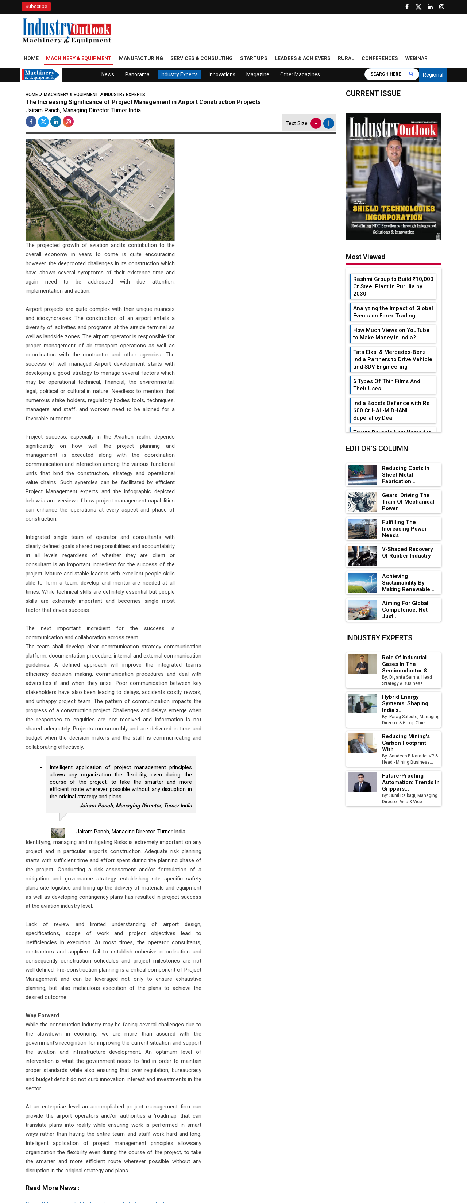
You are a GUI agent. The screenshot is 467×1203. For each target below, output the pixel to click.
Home (31, 58)
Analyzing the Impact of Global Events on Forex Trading (393, 312)
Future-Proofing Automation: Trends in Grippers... (410, 782)
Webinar (416, 58)
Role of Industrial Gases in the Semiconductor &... (406, 664)
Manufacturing (141, 58)
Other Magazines (300, 74)
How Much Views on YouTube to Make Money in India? (391, 334)
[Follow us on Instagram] (442, 7)
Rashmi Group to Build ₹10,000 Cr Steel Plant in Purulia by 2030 (393, 286)
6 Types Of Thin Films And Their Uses (386, 385)
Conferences (380, 58)
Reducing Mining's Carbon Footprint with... (405, 743)
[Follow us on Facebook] (407, 7)
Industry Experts (179, 74)
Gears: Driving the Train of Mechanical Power (408, 502)
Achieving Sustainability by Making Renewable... (409, 583)
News (107, 74)
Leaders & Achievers (303, 58)
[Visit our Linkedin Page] (430, 7)
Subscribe (36, 6)
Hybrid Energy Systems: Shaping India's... (405, 703)
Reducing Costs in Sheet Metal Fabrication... (405, 475)
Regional (433, 75)
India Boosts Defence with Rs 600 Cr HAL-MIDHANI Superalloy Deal (391, 410)
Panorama (137, 74)
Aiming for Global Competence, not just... (405, 610)
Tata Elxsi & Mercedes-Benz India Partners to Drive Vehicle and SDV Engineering (392, 359)
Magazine (257, 74)
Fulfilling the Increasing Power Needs (405, 529)
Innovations (222, 74)
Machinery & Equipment (79, 58)
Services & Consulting (201, 58)
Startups (253, 58)
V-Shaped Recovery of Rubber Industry (407, 552)
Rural (346, 58)
